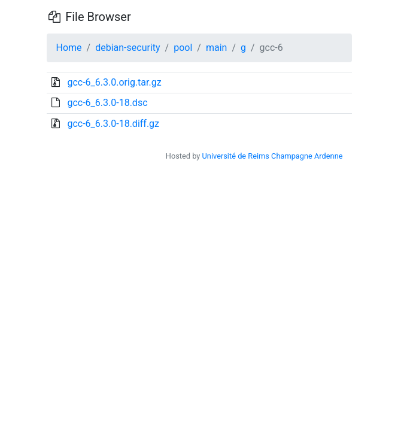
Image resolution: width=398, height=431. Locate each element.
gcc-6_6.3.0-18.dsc (107, 102)
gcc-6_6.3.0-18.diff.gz (113, 123)
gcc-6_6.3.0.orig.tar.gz (114, 82)
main (216, 47)
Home (69, 47)
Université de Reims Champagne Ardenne (272, 155)
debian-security (127, 47)
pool (183, 47)
